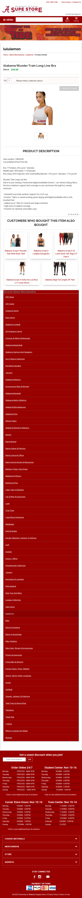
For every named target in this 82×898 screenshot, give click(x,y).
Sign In (67, 21)
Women (9, 738)
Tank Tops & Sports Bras (16, 703)
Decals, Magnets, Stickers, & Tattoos (21, 538)
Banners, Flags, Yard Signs (17, 469)
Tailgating (10, 710)
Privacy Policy (52, 894)
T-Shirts (9, 724)
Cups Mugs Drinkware (15, 517)
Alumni (8, 435)
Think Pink (10, 717)
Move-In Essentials (14, 634)
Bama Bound (11, 442)
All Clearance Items (14, 331)
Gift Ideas (10, 297)
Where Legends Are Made (17, 731)
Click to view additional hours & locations (22, 795)
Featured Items (12, 311)
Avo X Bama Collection (15, 359)
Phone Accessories (14, 655)
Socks (8, 683)
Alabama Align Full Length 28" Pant (60, 280)
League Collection (13, 600)
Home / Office (12, 559)
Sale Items (10, 607)
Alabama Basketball (14, 345)
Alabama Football (13, 324)
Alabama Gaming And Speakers (19, 352)
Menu (10, 19)
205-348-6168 (52, 2)
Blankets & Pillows (13, 476)
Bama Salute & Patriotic (16, 448)
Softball (9, 689)
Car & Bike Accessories (15, 497)
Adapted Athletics (13, 380)
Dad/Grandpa (11, 531)
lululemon (29, 55)
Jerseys (9, 373)
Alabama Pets (11, 414)
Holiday (9, 552)
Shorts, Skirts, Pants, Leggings (18, 676)
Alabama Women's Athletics (17, 428)
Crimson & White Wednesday (18, 338)
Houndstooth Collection (16, 565)
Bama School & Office (15, 455)
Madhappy (10, 524)
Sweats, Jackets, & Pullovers (18, 696)
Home (5, 55)
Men (7, 621)
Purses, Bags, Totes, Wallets (17, 669)
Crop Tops (10, 510)
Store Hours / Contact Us (71, 2)
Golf (7, 545)
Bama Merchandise (17, 55)
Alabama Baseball (13, 393)
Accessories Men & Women (17, 386)
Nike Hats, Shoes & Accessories (19, 648)
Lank (8, 503)
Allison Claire (11, 421)
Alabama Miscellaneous (16, 407)
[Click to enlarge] (41, 136)
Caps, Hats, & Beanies (15, 490)
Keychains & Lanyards (15, 579)
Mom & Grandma (13, 627)
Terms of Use (64, 894)
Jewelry (9, 572)
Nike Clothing (11, 641)
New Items (10, 318)
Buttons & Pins (12, 483)
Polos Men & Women (14, 662)
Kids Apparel (11, 586)
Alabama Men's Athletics (16, 400)
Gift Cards (10, 304)
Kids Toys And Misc (14, 593)
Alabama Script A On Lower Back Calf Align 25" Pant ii (66, 254)
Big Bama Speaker (13, 366)
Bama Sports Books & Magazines (20, 462)
